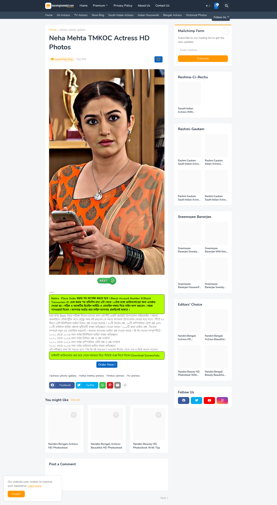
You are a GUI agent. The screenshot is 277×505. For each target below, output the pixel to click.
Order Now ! (106, 365)
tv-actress (134, 375)
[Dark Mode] (208, 6)
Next (163, 498)
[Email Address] (203, 50)
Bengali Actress (172, 15)
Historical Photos (196, 15)
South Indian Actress (120, 15)
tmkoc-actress (116, 375)
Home (84, 6)
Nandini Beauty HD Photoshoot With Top (146, 445)
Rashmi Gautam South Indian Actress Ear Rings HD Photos (216, 198)
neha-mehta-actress (92, 375)
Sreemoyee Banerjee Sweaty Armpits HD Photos (189, 250)
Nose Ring (98, 15)
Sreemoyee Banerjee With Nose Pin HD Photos (216, 250)
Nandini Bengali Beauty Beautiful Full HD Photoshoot (216, 373)
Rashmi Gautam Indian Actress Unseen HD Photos (215, 162)
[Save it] (158, 59)
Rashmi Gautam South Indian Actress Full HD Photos (189, 162)
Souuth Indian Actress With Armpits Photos (186, 110)
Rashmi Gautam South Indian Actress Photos (189, 198)
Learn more (34, 486)
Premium (99, 6)
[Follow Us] (221, 17)
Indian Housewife (148, 15)
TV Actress (81, 15)
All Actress (63, 15)
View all (75, 400)
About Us (144, 6)
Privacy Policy (123, 6)
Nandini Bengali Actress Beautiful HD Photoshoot (106, 445)
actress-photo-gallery (72, 30)
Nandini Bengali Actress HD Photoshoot (63, 445)
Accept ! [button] (16, 494)
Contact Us (162, 6)
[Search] (226, 6)
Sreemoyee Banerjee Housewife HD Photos (189, 285)
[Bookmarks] (216, 6)
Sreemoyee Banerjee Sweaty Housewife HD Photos (214, 285)
